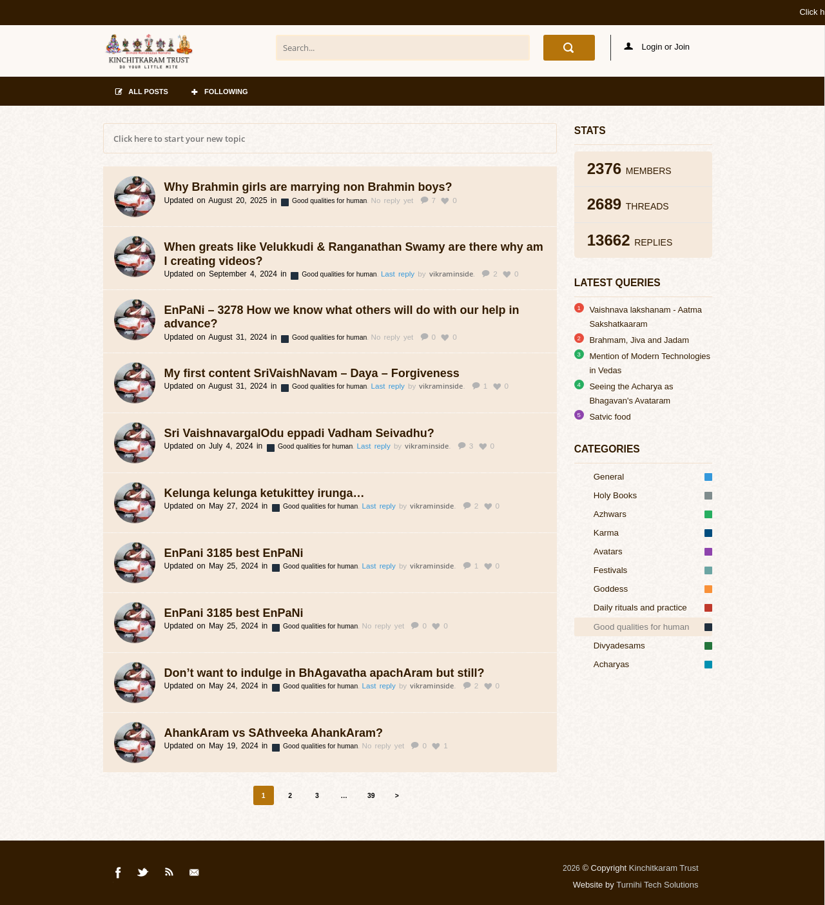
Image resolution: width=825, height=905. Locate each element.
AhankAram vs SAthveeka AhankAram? (273, 732)
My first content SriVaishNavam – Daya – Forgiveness (312, 373)
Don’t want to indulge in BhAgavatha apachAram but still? (324, 673)
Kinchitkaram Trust (664, 868)
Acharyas (653, 664)
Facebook (118, 874)
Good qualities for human (330, 200)
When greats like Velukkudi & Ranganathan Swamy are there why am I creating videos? (353, 254)
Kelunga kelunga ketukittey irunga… (264, 493)
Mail (195, 874)
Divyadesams (653, 645)
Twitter (143, 874)
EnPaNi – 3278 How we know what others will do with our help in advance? (341, 317)
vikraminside (451, 273)
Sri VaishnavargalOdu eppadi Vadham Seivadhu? (299, 433)
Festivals (653, 570)
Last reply (399, 274)
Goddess (653, 589)
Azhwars (653, 514)
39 (371, 795)
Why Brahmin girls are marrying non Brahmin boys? (308, 186)
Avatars (653, 551)
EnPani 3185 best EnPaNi (234, 553)
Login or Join (657, 47)
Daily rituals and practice (653, 607)
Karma (653, 533)
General (653, 477)
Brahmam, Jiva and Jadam (639, 340)
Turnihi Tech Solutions (657, 885)
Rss (169, 874)
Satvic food (609, 417)
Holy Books (653, 495)
